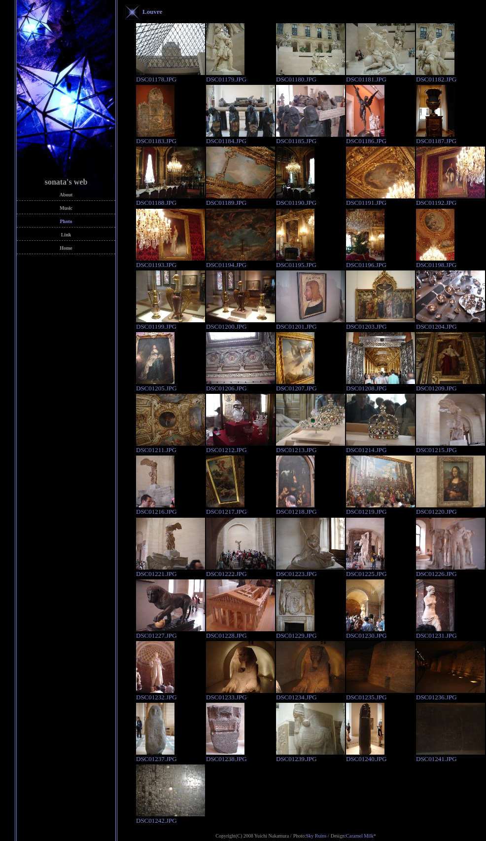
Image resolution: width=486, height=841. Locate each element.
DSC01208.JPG (380, 385)
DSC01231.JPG (436, 632)
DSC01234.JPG (310, 694)
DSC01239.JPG (310, 756)
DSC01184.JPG (240, 138)
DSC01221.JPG (170, 570)
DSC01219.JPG (380, 508)
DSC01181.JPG (380, 76)
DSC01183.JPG (156, 138)
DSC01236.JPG (450, 694)
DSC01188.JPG (170, 199)
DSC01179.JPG (226, 76)
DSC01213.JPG (310, 447)
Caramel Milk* (361, 836)
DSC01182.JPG (436, 76)
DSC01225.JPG (366, 570)
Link (66, 234)
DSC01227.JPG (170, 632)
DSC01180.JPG (310, 76)
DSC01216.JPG (156, 508)
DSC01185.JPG (310, 138)
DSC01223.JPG (310, 570)
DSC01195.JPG (296, 261)
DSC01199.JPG (170, 323)
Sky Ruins (316, 836)
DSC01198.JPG (436, 261)
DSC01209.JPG (450, 385)
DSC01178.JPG (170, 76)
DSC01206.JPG (240, 385)
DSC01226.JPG (450, 570)
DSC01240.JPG (366, 756)
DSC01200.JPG (240, 323)
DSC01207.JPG (296, 385)
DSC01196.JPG (366, 261)
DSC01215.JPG (450, 447)
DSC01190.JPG (296, 199)
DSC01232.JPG (156, 694)
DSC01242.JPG (170, 817)
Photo (66, 221)
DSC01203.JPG (380, 323)
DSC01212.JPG (240, 447)
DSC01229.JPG (296, 632)
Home (66, 248)
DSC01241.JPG (450, 756)
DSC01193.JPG (170, 261)
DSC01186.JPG (366, 138)
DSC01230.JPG (366, 632)
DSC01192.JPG (450, 199)
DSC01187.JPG (436, 138)
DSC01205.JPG (156, 385)
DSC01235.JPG (380, 694)
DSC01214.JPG (380, 447)
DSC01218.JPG (296, 508)
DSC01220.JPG (450, 508)
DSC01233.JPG (240, 694)
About (66, 194)
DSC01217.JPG (226, 508)
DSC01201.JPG (310, 323)
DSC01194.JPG (240, 261)
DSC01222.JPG (240, 570)
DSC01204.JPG (450, 323)
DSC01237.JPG (156, 756)
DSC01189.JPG (240, 199)
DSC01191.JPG (380, 199)
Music (66, 208)
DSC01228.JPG (240, 632)
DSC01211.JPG (170, 447)
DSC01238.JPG (226, 756)
